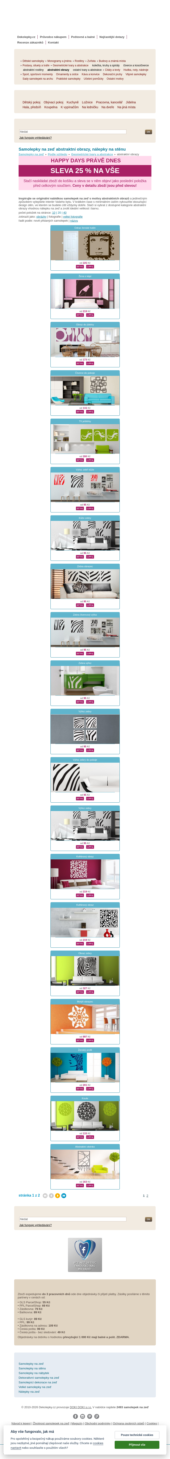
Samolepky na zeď (31, 154)
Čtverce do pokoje (85, 373)
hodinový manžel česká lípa (136, 1437)
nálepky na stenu (59, 1437)
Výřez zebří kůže (85, 469)
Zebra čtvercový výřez (85, 614)
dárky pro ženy (81, 1437)
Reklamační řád (77, 1427)
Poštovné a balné (83, 37)
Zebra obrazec (85, 566)
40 (64, 212)
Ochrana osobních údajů (128, 1423)
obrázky (41, 216)
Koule (85, 1098)
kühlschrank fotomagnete (99, 1432)
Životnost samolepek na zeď (51, 1423)
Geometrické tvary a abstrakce (92, 154)
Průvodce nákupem (53, 37)
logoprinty (40, 1437)
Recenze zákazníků (30, 42)
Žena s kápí (85, 276)
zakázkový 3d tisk (105, 1437)
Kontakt (53, 42)
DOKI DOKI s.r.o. (81, 1407)
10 (53, 212)
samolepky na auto (16, 1432)
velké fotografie (73, 216)
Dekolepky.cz (26, 37)
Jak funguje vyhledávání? (35, 137)
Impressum (96, 1427)
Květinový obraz (85, 856)
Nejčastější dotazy (111, 37)
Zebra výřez (85, 663)
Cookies (152, 1423)
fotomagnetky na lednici (46, 1432)
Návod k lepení (21, 1423)
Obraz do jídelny (85, 324)
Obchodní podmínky (97, 1423)
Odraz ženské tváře (85, 227)
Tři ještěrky (85, 421)
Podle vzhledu (57, 154)
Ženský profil (85, 1050)
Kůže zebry (85, 518)
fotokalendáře (72, 1432)
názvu (74, 220)
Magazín (76, 1423)
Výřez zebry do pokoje (85, 759)
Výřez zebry (85, 711)
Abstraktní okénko (85, 1146)
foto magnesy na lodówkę (133, 1432)
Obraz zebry (85, 953)
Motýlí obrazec (85, 1001)
